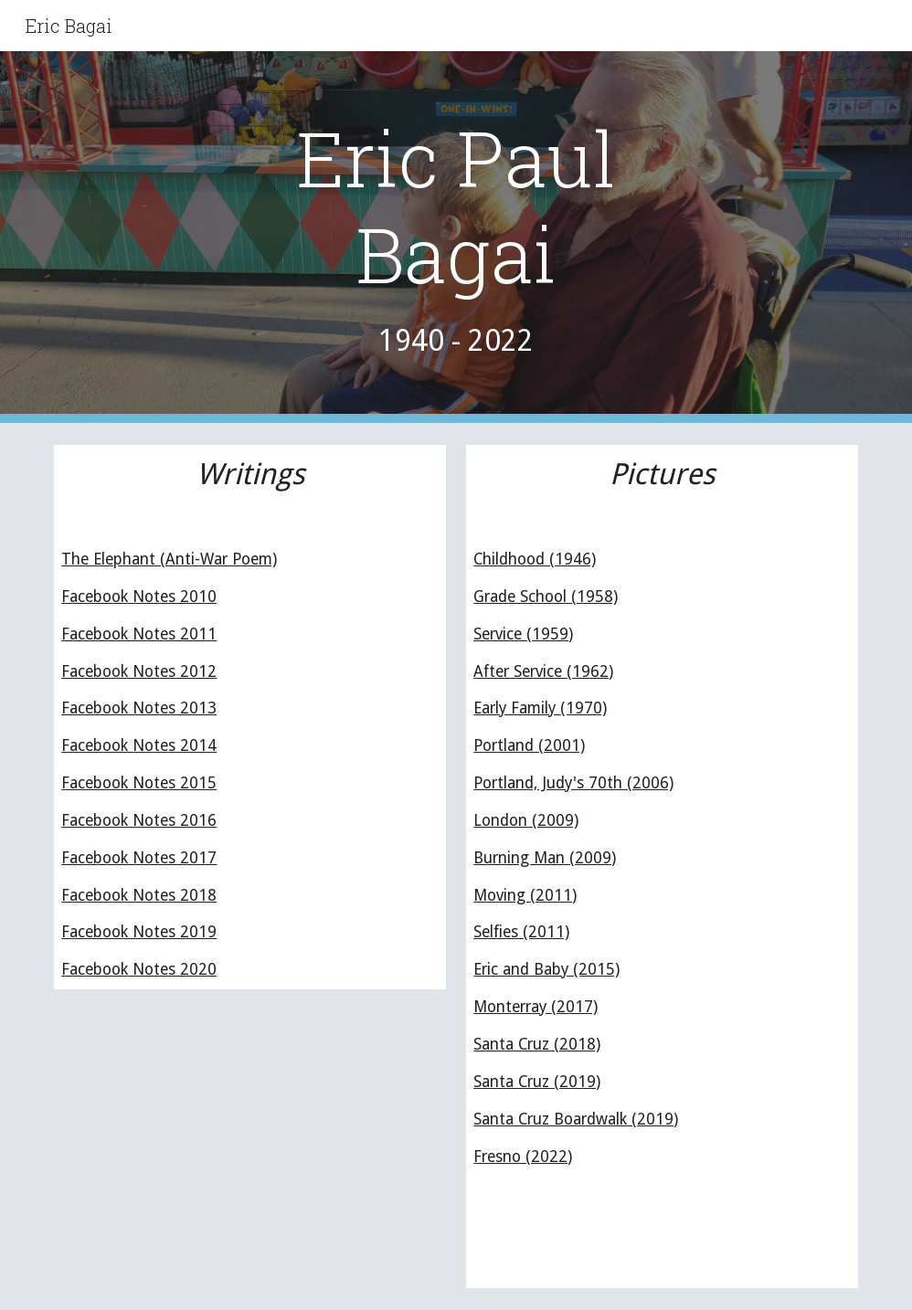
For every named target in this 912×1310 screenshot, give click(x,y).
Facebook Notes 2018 (139, 895)
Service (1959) (523, 634)
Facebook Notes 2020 (139, 969)
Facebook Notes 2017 (139, 858)
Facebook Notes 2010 (139, 596)
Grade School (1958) (545, 596)
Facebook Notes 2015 (139, 783)
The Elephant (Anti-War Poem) (169, 559)
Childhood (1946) (534, 559)
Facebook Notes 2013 (139, 708)
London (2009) (525, 820)
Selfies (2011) (521, 932)
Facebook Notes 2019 (139, 932)
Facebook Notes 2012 (139, 671)
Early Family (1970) (540, 708)
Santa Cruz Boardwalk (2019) (575, 1119)
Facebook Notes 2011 (139, 634)
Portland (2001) (529, 745)
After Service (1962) (543, 671)
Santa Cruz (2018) (536, 1044)
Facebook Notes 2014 (139, 745)
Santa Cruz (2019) (536, 1081)
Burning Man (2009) (544, 858)
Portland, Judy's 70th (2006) (573, 783)
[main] (456, 237)
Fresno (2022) (522, 1156)
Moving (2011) (525, 895)
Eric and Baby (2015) (546, 969)
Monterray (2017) (535, 1007)
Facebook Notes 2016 (139, 820)
